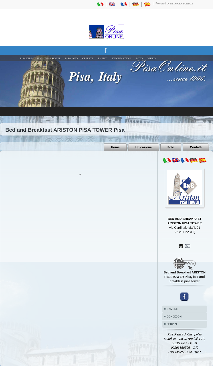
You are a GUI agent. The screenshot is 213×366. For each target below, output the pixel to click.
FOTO (139, 58)
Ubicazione (143, 147)
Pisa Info (71, 58)
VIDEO (151, 58)
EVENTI (102, 58)
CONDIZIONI (174, 316)
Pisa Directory (30, 58)
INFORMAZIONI (122, 58)
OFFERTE (87, 58)
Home (115, 147)
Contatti (196, 147)
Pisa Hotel (53, 58)
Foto (171, 147)
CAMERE (172, 309)
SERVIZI (172, 324)
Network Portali (181, 3)
